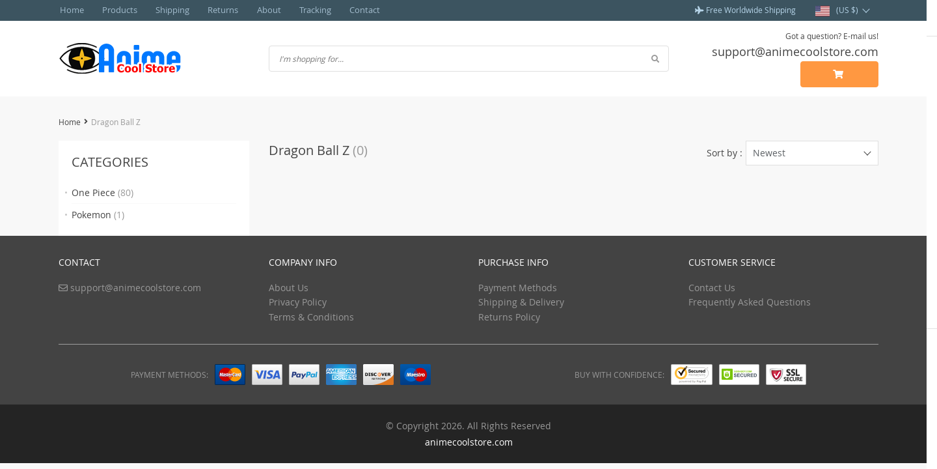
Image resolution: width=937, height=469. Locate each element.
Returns (207, 10)
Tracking (290, 10)
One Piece (102, 192)
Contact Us (711, 287)
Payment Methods (517, 287)
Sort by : (724, 152)
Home (70, 10)
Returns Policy (509, 316)
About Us (288, 287)
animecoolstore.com (469, 441)
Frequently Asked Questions (749, 301)
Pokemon (98, 214)
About (247, 10)
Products (113, 10)
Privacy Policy (298, 301)
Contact (335, 10)
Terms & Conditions (311, 316)
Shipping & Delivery (521, 301)
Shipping (160, 10)
